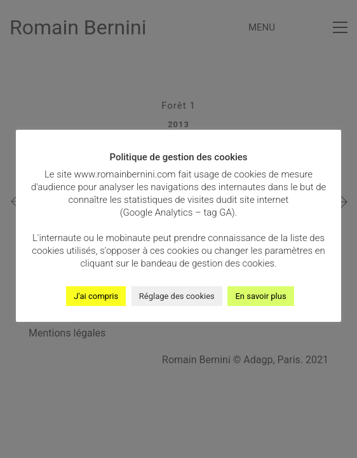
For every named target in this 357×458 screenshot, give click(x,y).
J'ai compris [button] (96, 296)
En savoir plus (260, 296)
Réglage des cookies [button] (177, 296)
